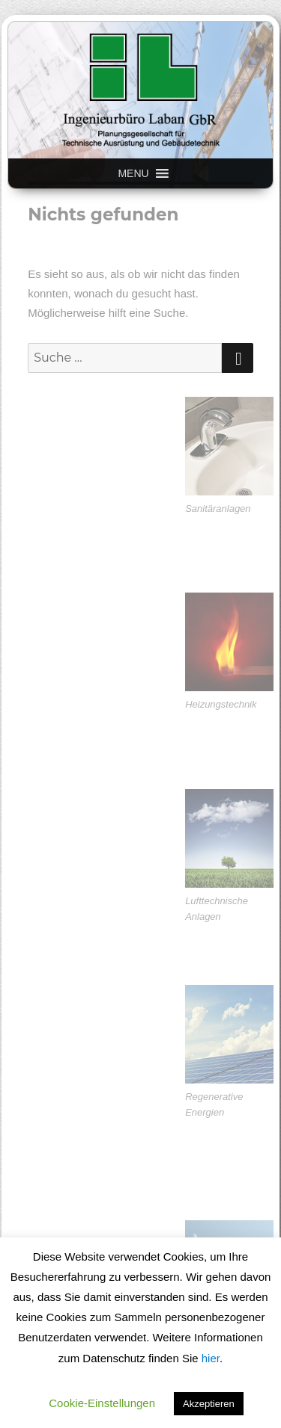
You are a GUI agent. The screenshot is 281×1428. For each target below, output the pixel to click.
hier (211, 1358)
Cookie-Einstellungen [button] (102, 1403)
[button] (133, 173)
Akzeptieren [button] (209, 1403)
